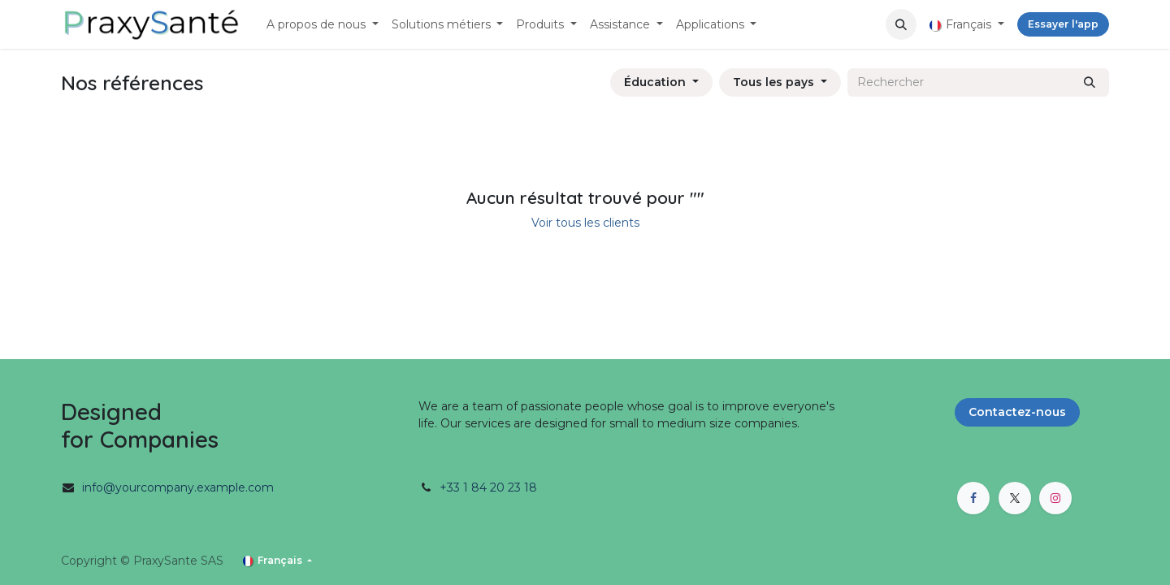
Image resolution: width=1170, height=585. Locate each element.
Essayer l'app (1063, 24)
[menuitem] (322, 25)
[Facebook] (973, 498)
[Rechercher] (1089, 82)
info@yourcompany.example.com (178, 487)
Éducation (655, 82)
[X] (1015, 498)
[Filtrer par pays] (780, 82)
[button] (901, 24)
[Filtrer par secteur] (661, 82)
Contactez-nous (1017, 412)
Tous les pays (773, 82)
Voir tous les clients (585, 222)
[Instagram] (1055, 498)
